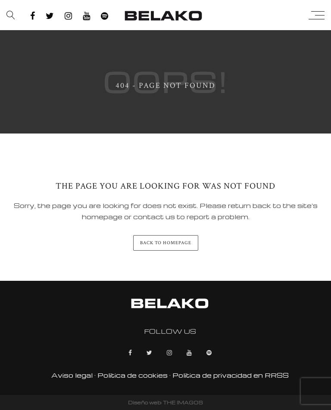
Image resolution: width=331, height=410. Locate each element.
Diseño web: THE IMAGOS (165, 402)
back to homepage (165, 243)
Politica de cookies (132, 375)
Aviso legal (72, 375)
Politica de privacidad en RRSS (230, 375)
